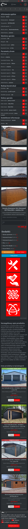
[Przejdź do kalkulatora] (23, 17)
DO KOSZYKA (8, 252)
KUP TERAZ (20, 252)
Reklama (16, 520)
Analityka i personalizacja (10, 522)
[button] (4, 9)
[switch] (12, 520)
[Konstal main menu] (13, 4)
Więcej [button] (11, 400)
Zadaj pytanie (14, 255)
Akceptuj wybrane (14, 525)
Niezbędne (7, 520)
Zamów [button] (17, 400)
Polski (24, 1)
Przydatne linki (4, 1)
